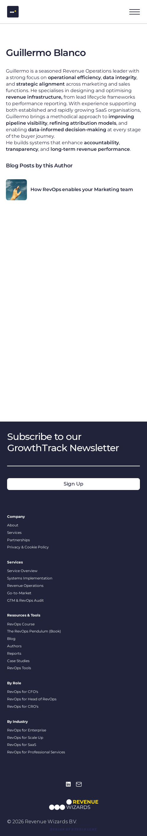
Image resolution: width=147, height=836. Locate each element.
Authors (14, 646)
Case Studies (18, 661)
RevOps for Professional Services (36, 752)
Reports (14, 653)
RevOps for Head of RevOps (31, 699)
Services (14, 532)
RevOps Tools (19, 668)
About (12, 525)
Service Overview (22, 570)
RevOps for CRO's (22, 706)
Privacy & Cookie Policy (28, 547)
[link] (73, 829)
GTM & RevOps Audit (25, 600)
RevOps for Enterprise (26, 730)
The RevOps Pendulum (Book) (34, 631)
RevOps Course (21, 624)
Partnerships (18, 540)
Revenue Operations (25, 585)
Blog (11, 638)
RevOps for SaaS (21, 744)
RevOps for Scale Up (25, 737)
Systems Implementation (29, 578)
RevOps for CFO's (23, 691)
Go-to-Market (19, 593)
